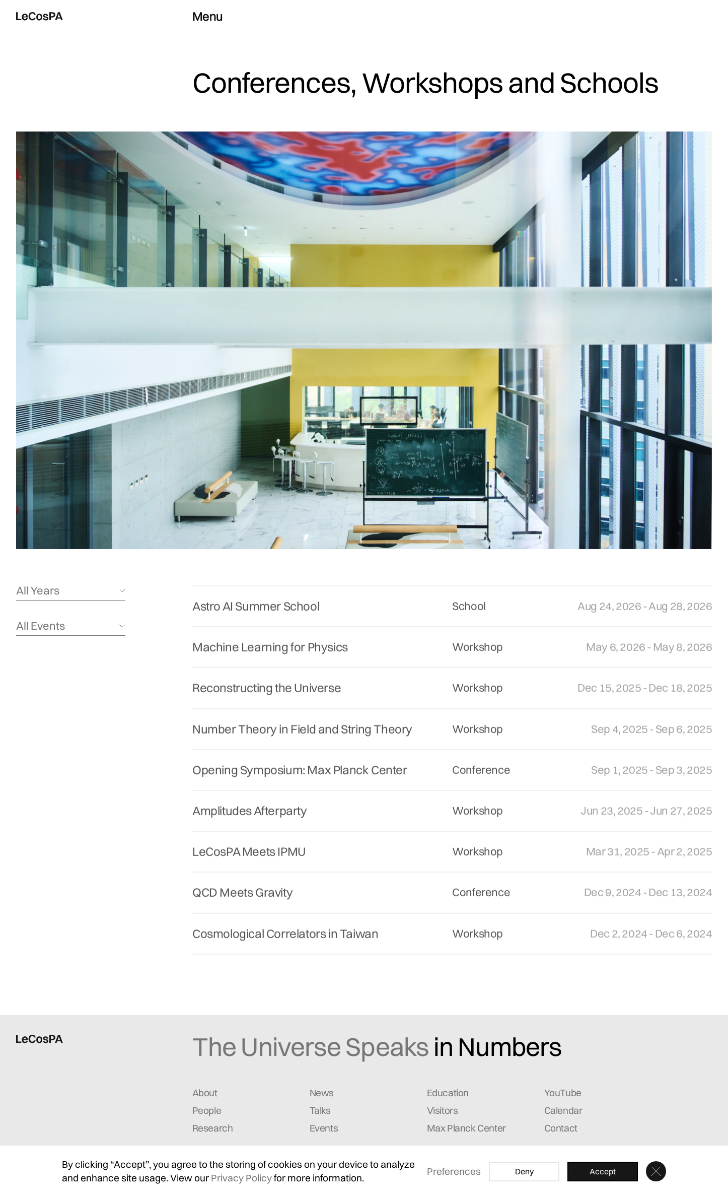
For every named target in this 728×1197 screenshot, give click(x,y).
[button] (656, 1171)
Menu (207, 16)
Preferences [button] (454, 1171)
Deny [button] (524, 1171)
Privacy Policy (241, 1178)
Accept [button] (603, 1171)
